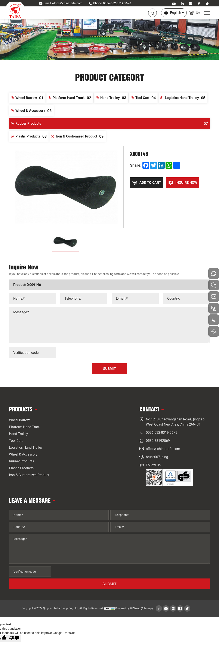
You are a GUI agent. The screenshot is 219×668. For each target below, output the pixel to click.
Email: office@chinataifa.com (60, 3)
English (175, 13)
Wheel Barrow (30, 98)
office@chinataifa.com (163, 449)
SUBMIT (109, 584)
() (194, 12)
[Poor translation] (14, 638)
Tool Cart (146, 98)
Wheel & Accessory (34, 110)
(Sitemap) (147, 608)
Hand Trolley (114, 98)
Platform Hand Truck (73, 98)
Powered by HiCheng (127, 608)
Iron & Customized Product (81, 136)
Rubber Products (112, 123)
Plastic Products (32, 136)
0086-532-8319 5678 (161, 432)
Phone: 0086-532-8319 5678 (110, 3)
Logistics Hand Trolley (186, 98)
